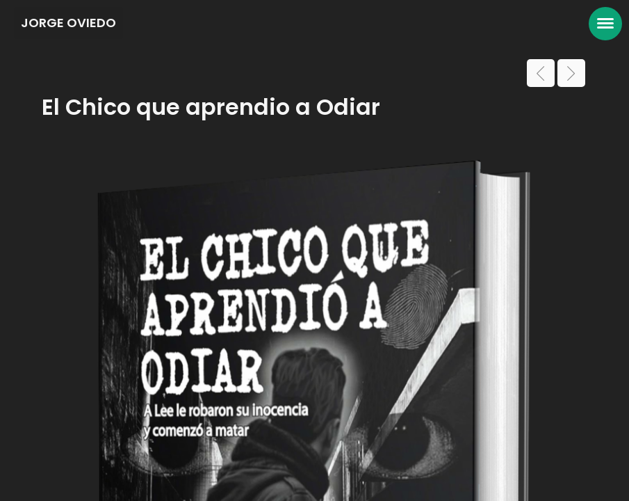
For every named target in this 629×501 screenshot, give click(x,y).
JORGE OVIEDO (68, 22)
